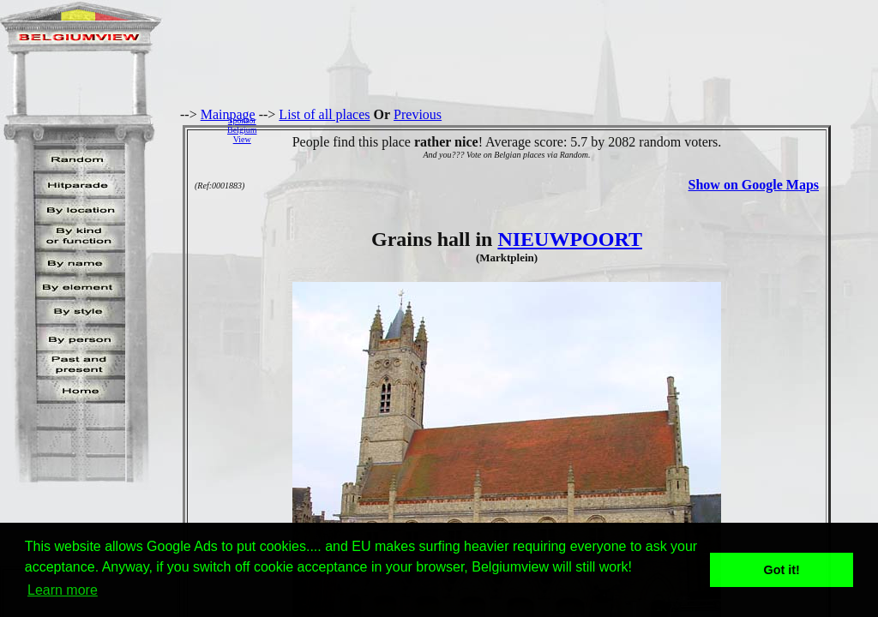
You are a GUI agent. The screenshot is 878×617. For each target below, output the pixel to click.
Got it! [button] (782, 570)
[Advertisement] (572, 129)
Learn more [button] (62, 590)
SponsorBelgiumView (241, 130)
